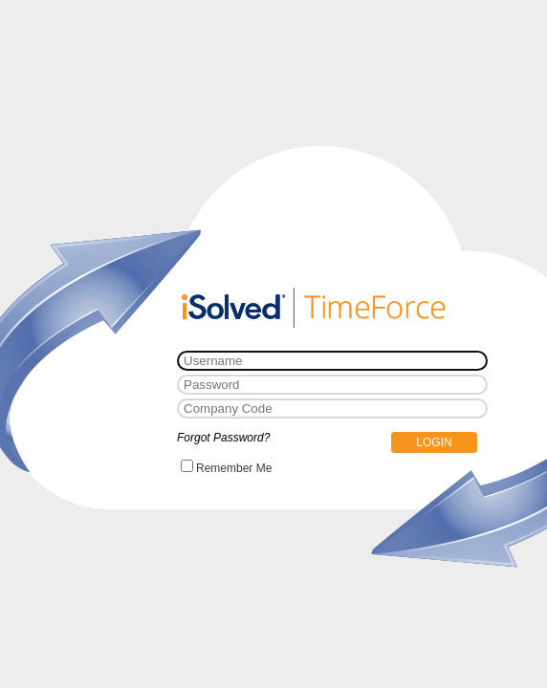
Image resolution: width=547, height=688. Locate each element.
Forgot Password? (223, 437)
